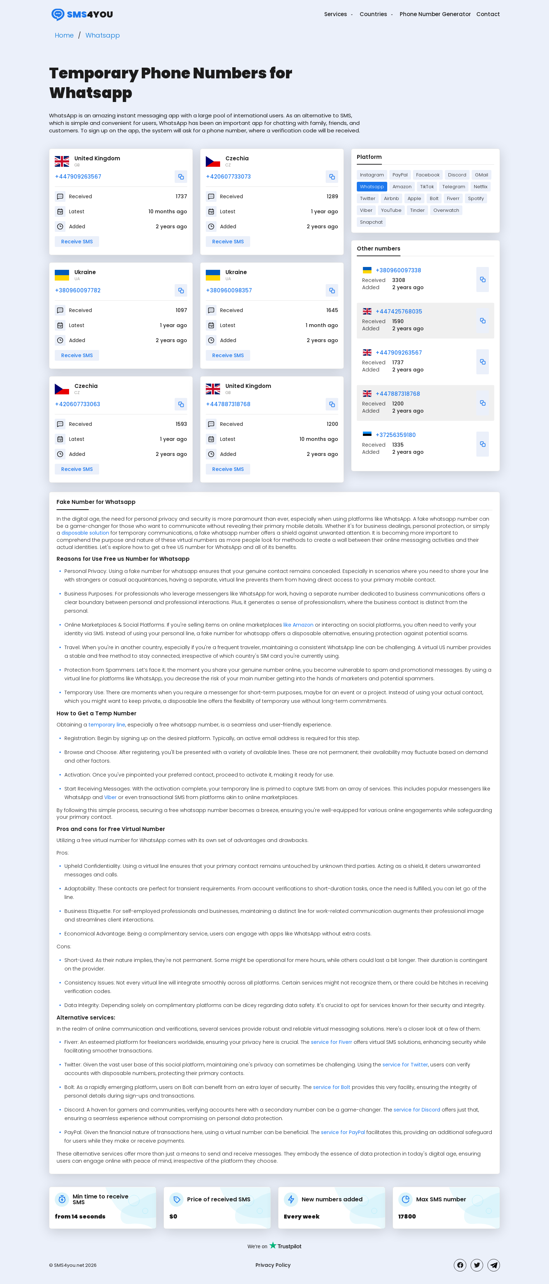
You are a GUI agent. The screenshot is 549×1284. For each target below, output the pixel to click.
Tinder (417, 210)
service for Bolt (331, 1087)
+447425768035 (398, 311)
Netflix (480, 186)
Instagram (372, 174)
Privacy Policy (273, 1265)
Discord (457, 174)
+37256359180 (395, 435)
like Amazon (298, 624)
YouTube (391, 210)
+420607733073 (228, 176)
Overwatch (446, 210)
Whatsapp (372, 186)
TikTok (427, 186)
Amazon (402, 186)
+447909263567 (78, 176)
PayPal (400, 174)
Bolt (434, 198)
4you (81, 14)
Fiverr (453, 198)
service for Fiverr (331, 1042)
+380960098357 (229, 290)
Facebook (427, 174)
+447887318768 (228, 404)
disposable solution (85, 532)
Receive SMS (77, 241)
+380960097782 (78, 290)
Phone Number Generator (435, 14)
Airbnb (391, 198)
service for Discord (417, 1109)
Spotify (476, 198)
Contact (488, 14)
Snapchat (371, 222)
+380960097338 (398, 270)
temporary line (106, 724)
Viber (366, 210)
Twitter (367, 198)
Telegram (453, 186)
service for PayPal (343, 1132)
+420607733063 (77, 404)
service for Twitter (405, 1064)
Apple (414, 198)
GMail (481, 174)
